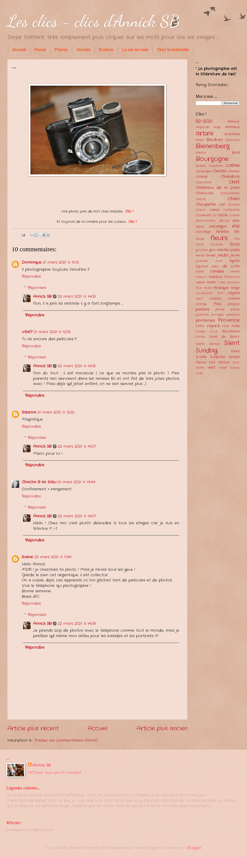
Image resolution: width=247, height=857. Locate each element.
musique (221, 287)
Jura (219, 261)
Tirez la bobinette (173, 49)
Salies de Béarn (224, 337)
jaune (235, 255)
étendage (203, 232)
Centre (220, 171)
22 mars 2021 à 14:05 (77, 296)
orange (201, 304)
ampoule (202, 127)
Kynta (235, 260)
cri (215, 215)
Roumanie (231, 331)
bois (236, 152)
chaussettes (230, 193)
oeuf (199, 298)
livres (200, 271)
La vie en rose (135, 49)
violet (223, 368)
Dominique (31, 262)
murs (208, 288)
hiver (211, 255)
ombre (234, 298)
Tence (201, 362)
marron (215, 276)
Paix (217, 304)
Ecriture (106, 49)
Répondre (31, 276)
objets (234, 293)
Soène (27, 557)
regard (213, 325)
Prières (61, 49)
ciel (222, 204)
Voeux (235, 368)
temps (234, 356)
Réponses (37, 287)
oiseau (215, 298)
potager (217, 315)
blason (201, 153)
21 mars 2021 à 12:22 (55, 412)
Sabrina (29, 412)
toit (212, 362)
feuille (200, 239)
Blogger (194, 848)
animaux (232, 127)
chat (234, 182)
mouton (234, 282)
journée (202, 261)
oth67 (27, 332)
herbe (200, 255)
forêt (200, 244)
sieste (200, 344)
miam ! (213, 282)
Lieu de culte (226, 266)
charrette (203, 182)
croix (223, 215)
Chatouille (204, 193)
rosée (200, 331)
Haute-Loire (228, 250)
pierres (202, 309)
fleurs (219, 238)
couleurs (203, 215)
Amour (234, 121)
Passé (40, 49)
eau (236, 220)
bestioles (233, 140)
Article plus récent (32, 728)
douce (224, 221)
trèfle (200, 368)
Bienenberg (213, 146)
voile (199, 373)
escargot (218, 226)
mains (235, 271)
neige (235, 287)
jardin (223, 255)
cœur (214, 209)
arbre (205, 133)
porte (235, 309)
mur (199, 288)
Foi (237, 238)
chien (234, 198)
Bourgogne (212, 159)
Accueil (19, 49)
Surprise (217, 356)
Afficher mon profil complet (54, 772)
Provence (229, 320)
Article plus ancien (161, 728)
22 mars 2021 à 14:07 (77, 446)
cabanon (216, 166)
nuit (220, 293)
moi (223, 282)
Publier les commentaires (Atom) (66, 740)
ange (217, 127)
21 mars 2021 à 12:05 (52, 332)
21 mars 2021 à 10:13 (61, 262)
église (200, 226)
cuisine (234, 215)
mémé (200, 282)
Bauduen (214, 139)
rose (236, 325)
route (200, 337)
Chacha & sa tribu (39, 482)
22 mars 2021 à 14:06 (77, 366)
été (236, 226)
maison (201, 277)
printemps (205, 320)
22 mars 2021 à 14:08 (77, 623)
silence (214, 344)
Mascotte (232, 277)
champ (202, 176)
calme (233, 165)
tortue (224, 362)
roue (213, 331)
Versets (83, 49)
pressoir (233, 315)
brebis (201, 166)
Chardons (230, 176)
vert (211, 367)
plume (220, 309)
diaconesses (205, 221)
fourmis (217, 244)
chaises (234, 171)
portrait (202, 315)
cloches (234, 204)
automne (232, 134)
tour (236, 362)
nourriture (204, 293)
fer (237, 231)
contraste (232, 210)
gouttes (202, 250)
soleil (235, 351)
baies (200, 140)
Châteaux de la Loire (218, 187)
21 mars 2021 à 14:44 (76, 482)
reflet (200, 326)
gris (212, 249)
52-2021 (204, 121)
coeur (200, 210)
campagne (204, 171)
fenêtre (222, 231)
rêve (225, 326)
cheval (201, 199)
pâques (234, 304)
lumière (217, 271)
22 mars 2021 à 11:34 (52, 557)
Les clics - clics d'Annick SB (93, 21)
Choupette (206, 204)
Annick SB (42, 296)
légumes (202, 266)
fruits (235, 244)
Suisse (201, 356)
